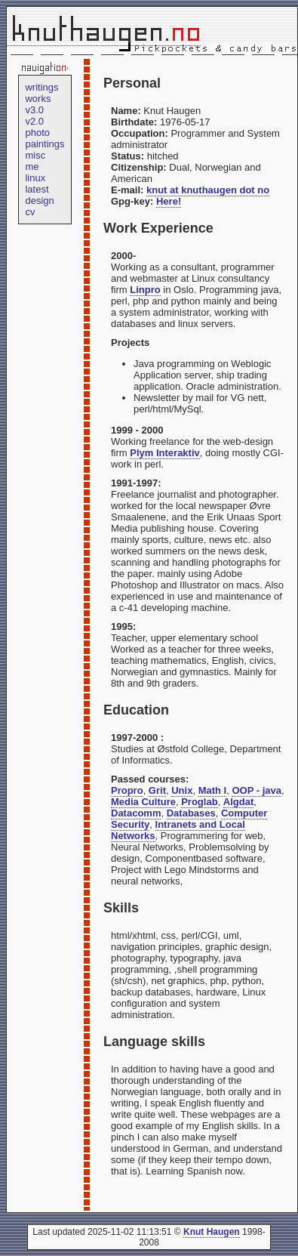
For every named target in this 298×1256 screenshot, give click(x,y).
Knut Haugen (211, 1232)
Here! (168, 201)
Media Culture (143, 801)
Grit (157, 790)
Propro (127, 790)
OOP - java (256, 790)
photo (37, 132)
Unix (181, 790)
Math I (212, 790)
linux (35, 178)
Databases (191, 813)
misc (35, 155)
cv (30, 212)
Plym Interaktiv (165, 452)
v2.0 (34, 121)
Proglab (199, 801)
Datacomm (136, 813)
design (39, 200)
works (38, 98)
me (31, 166)
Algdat (238, 801)
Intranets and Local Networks (178, 830)
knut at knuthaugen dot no (207, 190)
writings (41, 87)
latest (36, 189)
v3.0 (34, 110)
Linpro (145, 289)
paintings (44, 144)
